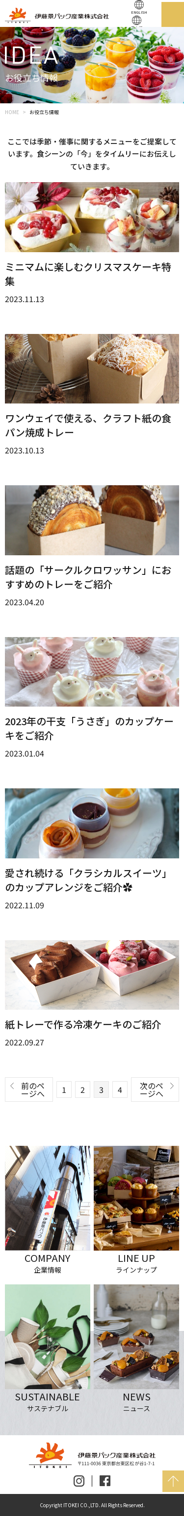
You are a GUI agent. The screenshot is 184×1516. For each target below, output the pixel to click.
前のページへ (33, 1089)
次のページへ (151, 1089)
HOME (12, 112)
